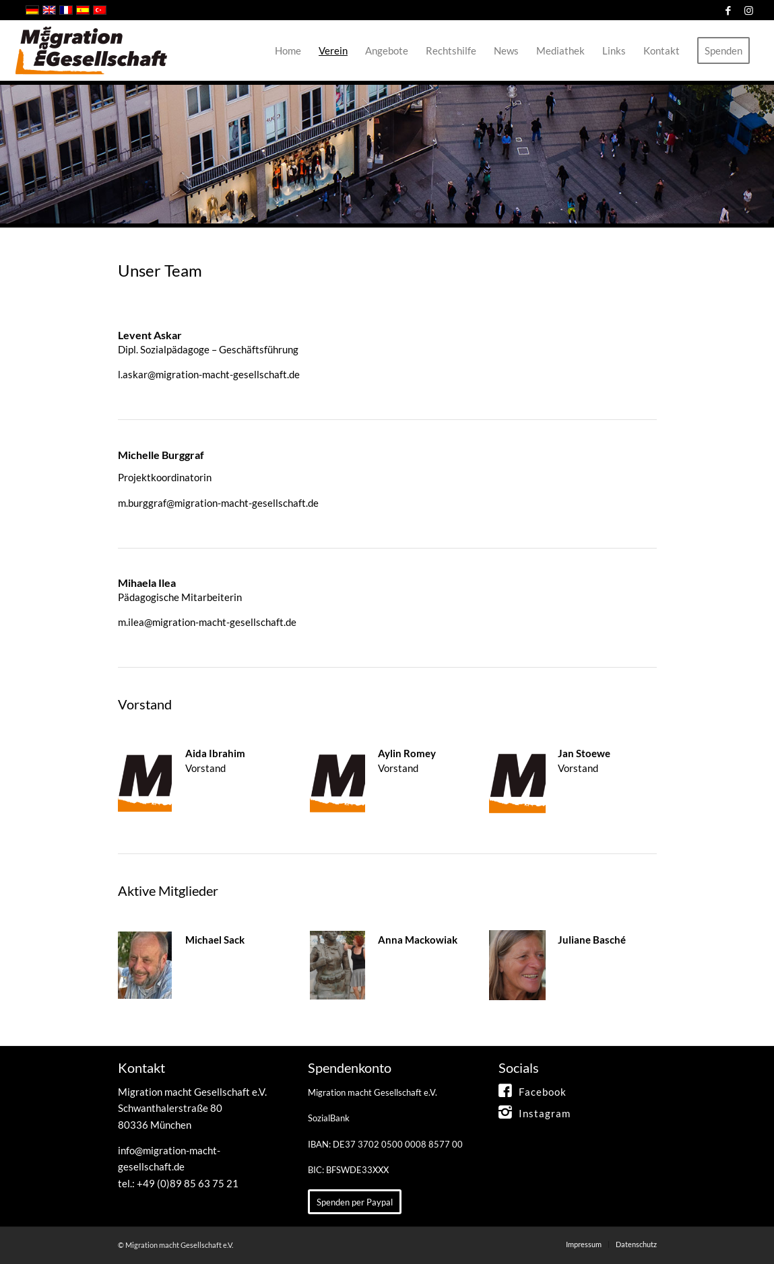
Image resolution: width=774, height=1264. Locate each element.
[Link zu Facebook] (728, 10)
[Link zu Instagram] (748, 10)
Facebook (543, 1092)
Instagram (545, 1113)
